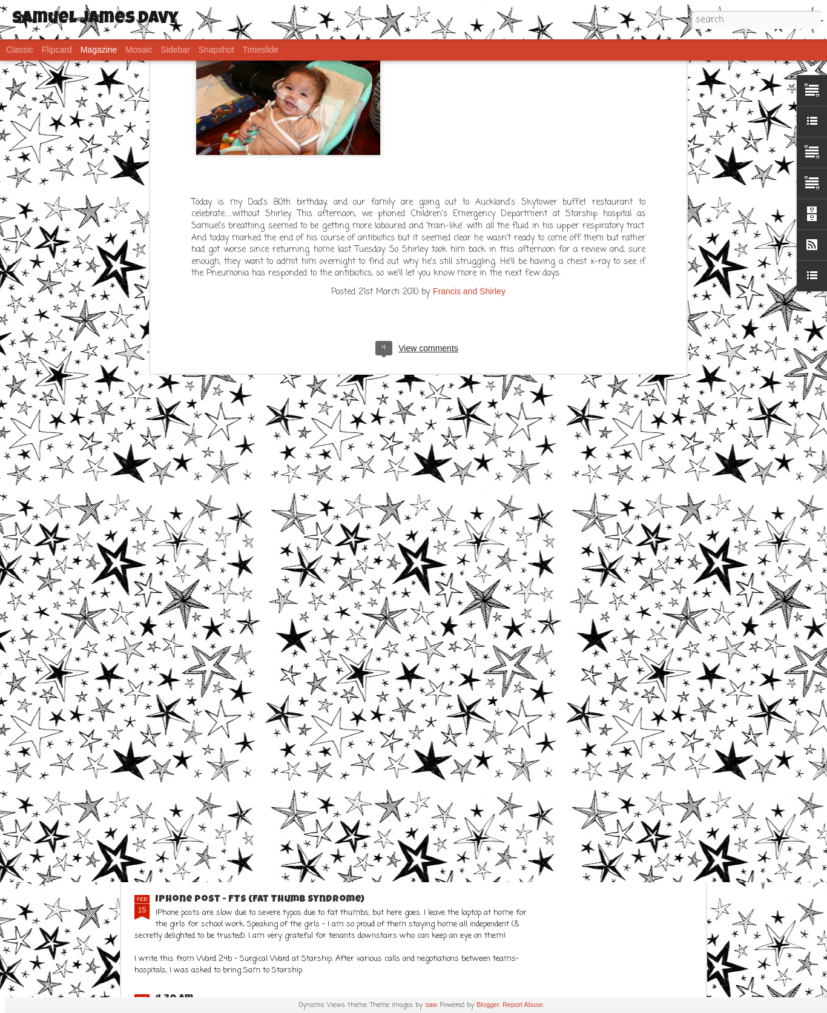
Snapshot (216, 49)
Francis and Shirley (469, 124)
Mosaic (138, 49)
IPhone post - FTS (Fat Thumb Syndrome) (260, 900)
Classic (19, 49)
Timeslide (260, 49)
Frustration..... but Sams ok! (230, 789)
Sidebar (175, 49)
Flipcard (57, 49)
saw (431, 1004)
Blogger (487, 1004)
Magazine (99, 49)
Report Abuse (522, 1004)
